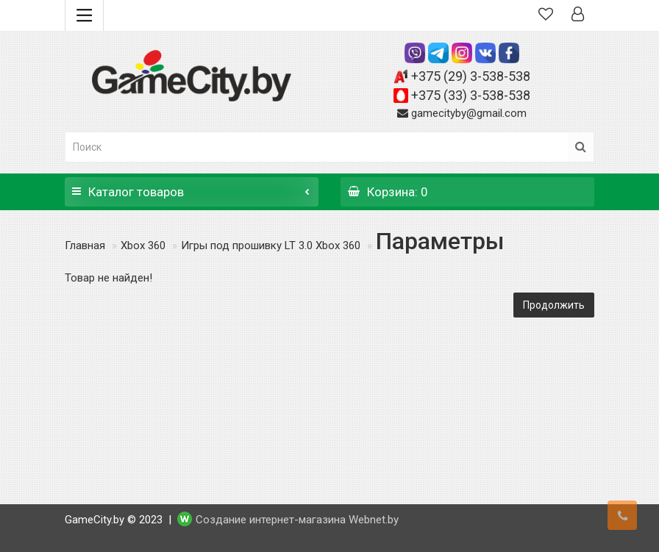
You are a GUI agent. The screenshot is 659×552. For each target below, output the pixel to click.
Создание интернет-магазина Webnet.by (297, 519)
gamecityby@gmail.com (469, 113)
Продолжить (554, 305)
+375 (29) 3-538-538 (470, 76)
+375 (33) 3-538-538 (470, 95)
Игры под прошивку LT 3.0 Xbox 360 (270, 245)
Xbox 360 (143, 245)
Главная (85, 245)
